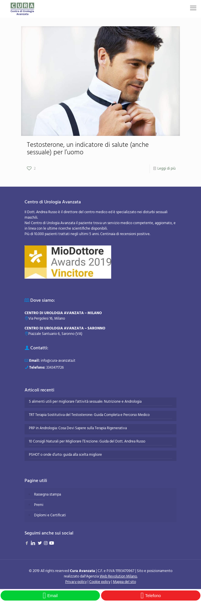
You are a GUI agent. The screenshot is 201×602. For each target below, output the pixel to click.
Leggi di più (166, 169)
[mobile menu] (193, 9)
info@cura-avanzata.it (58, 361)
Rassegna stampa (47, 495)
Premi (38, 505)
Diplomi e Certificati (50, 515)
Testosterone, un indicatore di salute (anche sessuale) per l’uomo (88, 149)
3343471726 (55, 368)
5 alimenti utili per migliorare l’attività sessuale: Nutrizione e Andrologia (85, 402)
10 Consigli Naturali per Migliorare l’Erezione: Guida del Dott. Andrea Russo (87, 442)
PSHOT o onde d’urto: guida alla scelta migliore (65, 455)
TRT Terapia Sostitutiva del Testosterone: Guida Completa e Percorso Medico (89, 415)
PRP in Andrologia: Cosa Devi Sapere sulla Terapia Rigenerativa (78, 428)
